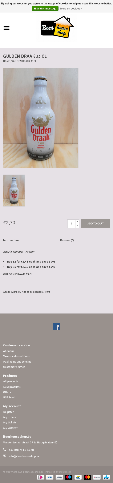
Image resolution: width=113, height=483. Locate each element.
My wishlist (10, 428)
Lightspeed (65, 472)
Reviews (67, 240)
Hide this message (45, 8)
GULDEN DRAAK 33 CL (24, 61)
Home (6, 61)
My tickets (9, 422)
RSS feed (9, 397)
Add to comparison (32, 292)
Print (47, 292)
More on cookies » (71, 8)
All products (11, 381)
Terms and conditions (16, 356)
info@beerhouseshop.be (24, 456)
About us (8, 351)
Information (11, 240)
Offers (7, 392)
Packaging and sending (17, 361)
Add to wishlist (11, 292)
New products (12, 387)
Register (8, 412)
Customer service (14, 367)
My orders (9, 417)
